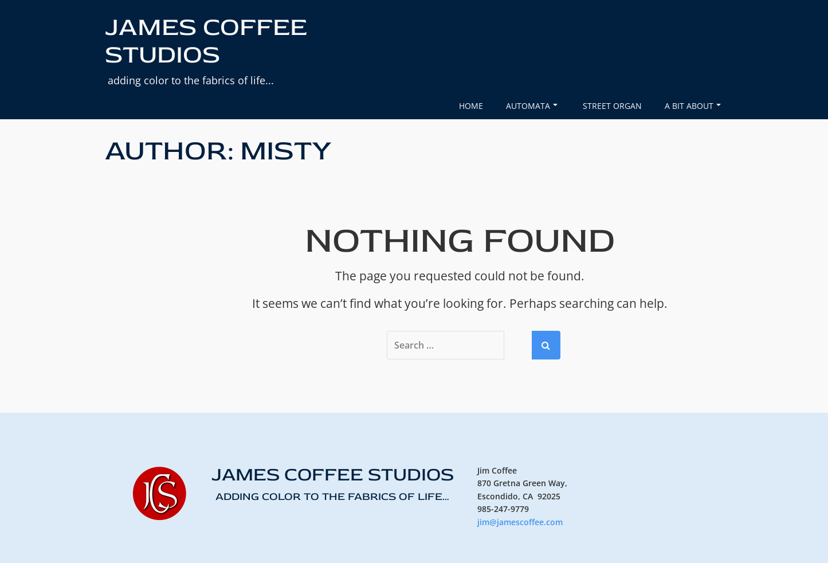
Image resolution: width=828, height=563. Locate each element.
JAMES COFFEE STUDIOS (206, 41)
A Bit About (693, 105)
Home (471, 105)
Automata (532, 105)
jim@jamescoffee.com (520, 522)
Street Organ (612, 105)
